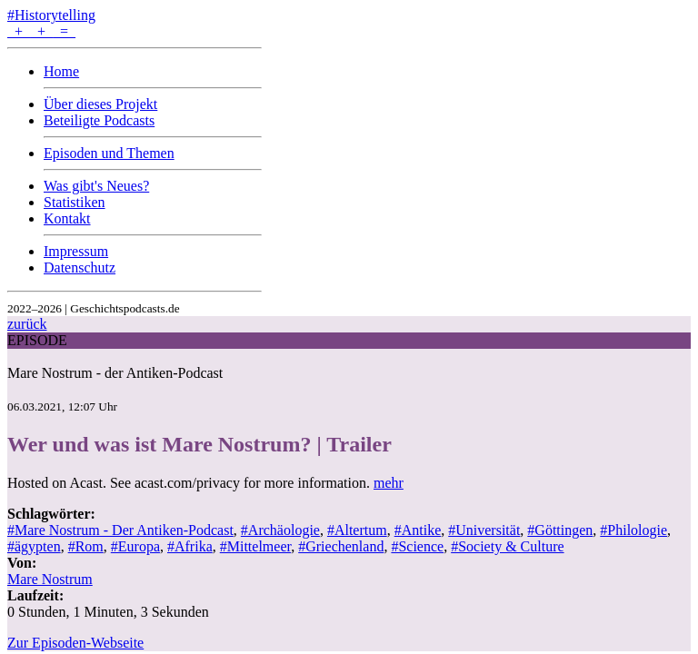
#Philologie (633, 530)
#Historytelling (51, 15)
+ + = (41, 31)
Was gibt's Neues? (96, 185)
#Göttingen (560, 530)
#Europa (135, 546)
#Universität (484, 530)
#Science (417, 546)
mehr (389, 482)
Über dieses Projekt (100, 104)
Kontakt (67, 218)
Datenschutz (79, 267)
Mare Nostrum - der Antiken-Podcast (115, 373)
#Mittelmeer (255, 546)
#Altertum (357, 530)
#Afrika (190, 546)
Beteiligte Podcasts (99, 120)
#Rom (86, 546)
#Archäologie (280, 530)
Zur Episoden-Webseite (75, 642)
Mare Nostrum (50, 579)
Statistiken (74, 202)
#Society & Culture (507, 546)
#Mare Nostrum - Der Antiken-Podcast (120, 530)
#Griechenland (341, 546)
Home (61, 71)
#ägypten (34, 546)
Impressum (76, 251)
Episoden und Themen (109, 153)
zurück (27, 324)
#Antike (418, 530)
